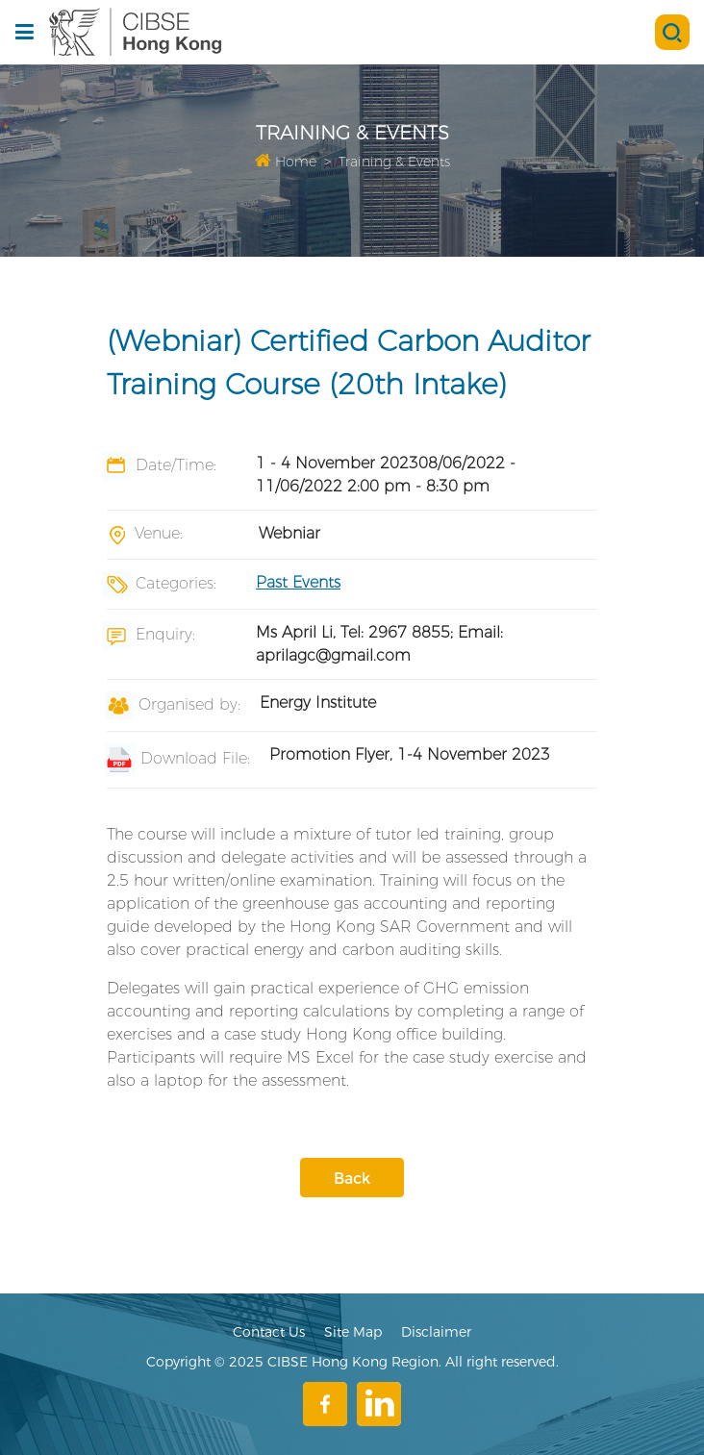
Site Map (353, 1332)
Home (285, 161)
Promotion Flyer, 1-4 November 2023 (409, 754)
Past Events (298, 582)
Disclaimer (436, 1332)
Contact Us (269, 1332)
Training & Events (394, 161)
